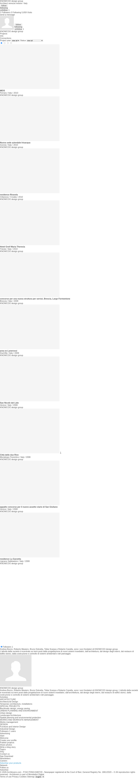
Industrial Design (7, 729)
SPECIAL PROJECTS (10, 706)
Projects (3, 34)
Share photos (6, 745)
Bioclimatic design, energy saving (15, 708)
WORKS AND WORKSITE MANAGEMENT (19, 720)
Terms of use (6, 777)
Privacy (15, 777)
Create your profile (8, 740)
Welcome (4, 738)
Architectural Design (9, 702)
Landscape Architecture (10, 715)
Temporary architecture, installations (16, 704)
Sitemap (31, 777)
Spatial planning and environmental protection (20, 717)
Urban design (6, 713)
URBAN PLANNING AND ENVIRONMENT (19, 711)
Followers (8, 647)
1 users (12, 731)
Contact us (5, 754)
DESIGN (4, 724)
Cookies (23, 777)
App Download (6, 756)
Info (1, 36)
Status (23, 40)
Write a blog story (8, 747)
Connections (5, 38)
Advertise (4, 770)
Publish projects (7, 742)
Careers (3, 761)
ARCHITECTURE (8, 699)
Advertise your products (10, 763)
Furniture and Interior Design (13, 727)
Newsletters (5, 758)
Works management (9, 722)
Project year (5, 40)
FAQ (2, 752)
